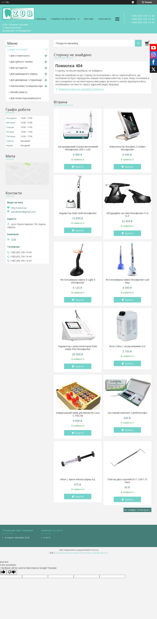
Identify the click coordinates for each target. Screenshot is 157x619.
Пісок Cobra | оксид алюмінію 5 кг (127, 346)
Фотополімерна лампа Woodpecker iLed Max (127, 281)
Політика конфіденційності (95, 553)
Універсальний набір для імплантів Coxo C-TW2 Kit (78, 414)
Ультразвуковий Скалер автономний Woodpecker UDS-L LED (78, 148)
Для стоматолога (20, 55)
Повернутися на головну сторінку (81, 89)
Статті (46, 537)
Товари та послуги (63, 18)
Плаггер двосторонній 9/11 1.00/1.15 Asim (127, 481)
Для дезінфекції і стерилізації (26, 79)
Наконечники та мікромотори (26, 85)
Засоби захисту (18, 92)
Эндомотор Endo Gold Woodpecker (78, 213)
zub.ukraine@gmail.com (23, 211)
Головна (40, 18)
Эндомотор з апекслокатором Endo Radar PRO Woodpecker (77, 348)
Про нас (89, 18)
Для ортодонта (18, 67)
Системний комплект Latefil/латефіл (127, 412)
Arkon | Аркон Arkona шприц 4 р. (77, 479)
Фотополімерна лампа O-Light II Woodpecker (77, 281)
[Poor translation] (12, 572)
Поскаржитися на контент (67, 553)
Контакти (105, 18)
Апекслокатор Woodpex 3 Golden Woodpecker (127, 148)
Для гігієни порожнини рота (25, 98)
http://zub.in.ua (18, 207)
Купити (79, 166)
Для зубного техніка (21, 61)
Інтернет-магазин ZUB (17, 537)
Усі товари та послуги (136, 509)
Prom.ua (94, 550)
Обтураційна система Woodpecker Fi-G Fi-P (127, 215)
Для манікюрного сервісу (23, 73)
